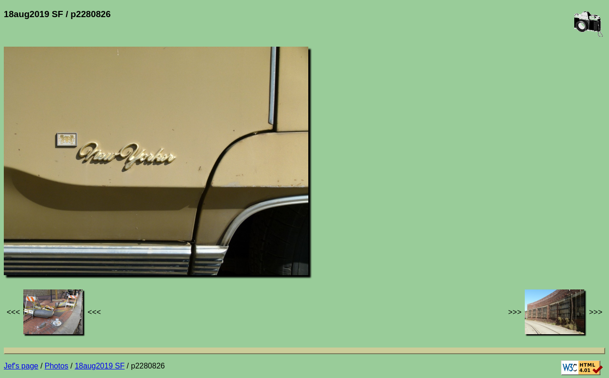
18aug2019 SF (100, 366)
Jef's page (21, 366)
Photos (57, 366)
